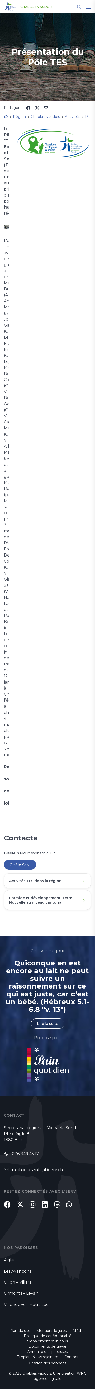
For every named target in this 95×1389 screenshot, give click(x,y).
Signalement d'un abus (47, 1341)
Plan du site (20, 1330)
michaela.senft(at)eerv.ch (37, 1169)
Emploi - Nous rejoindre (37, 1357)
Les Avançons (17, 1271)
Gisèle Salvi (20, 864)
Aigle (9, 1260)
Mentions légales (51, 1330)
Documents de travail (48, 1346)
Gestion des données (47, 1363)
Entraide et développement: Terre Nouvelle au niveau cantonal (40, 900)
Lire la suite (47, 1023)
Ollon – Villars (17, 1282)
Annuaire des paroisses (47, 1351)
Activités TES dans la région (35, 881)
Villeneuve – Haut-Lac (26, 1304)
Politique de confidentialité (47, 1336)
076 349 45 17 (25, 1153)
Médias (79, 1330)
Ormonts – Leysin (21, 1293)
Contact (71, 1357)
